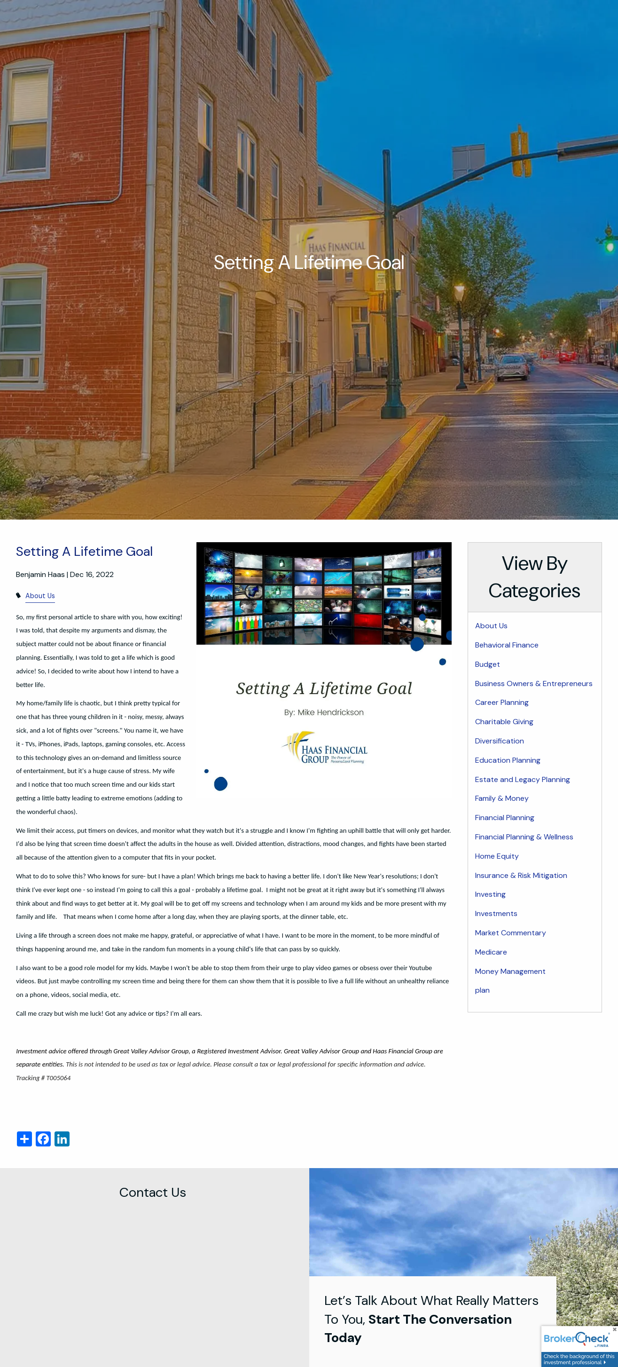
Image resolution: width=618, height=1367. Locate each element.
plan (482, 990)
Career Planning (502, 702)
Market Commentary (510, 933)
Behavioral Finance (507, 645)
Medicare (491, 952)
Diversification (499, 741)
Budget (487, 664)
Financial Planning (504, 817)
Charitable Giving (504, 722)
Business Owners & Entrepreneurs (534, 683)
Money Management (510, 971)
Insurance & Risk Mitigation (521, 875)
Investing (490, 894)
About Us (40, 596)
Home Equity (497, 856)
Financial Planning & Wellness (524, 837)
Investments (496, 913)
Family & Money (502, 798)
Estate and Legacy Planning (522, 779)
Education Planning (507, 760)
